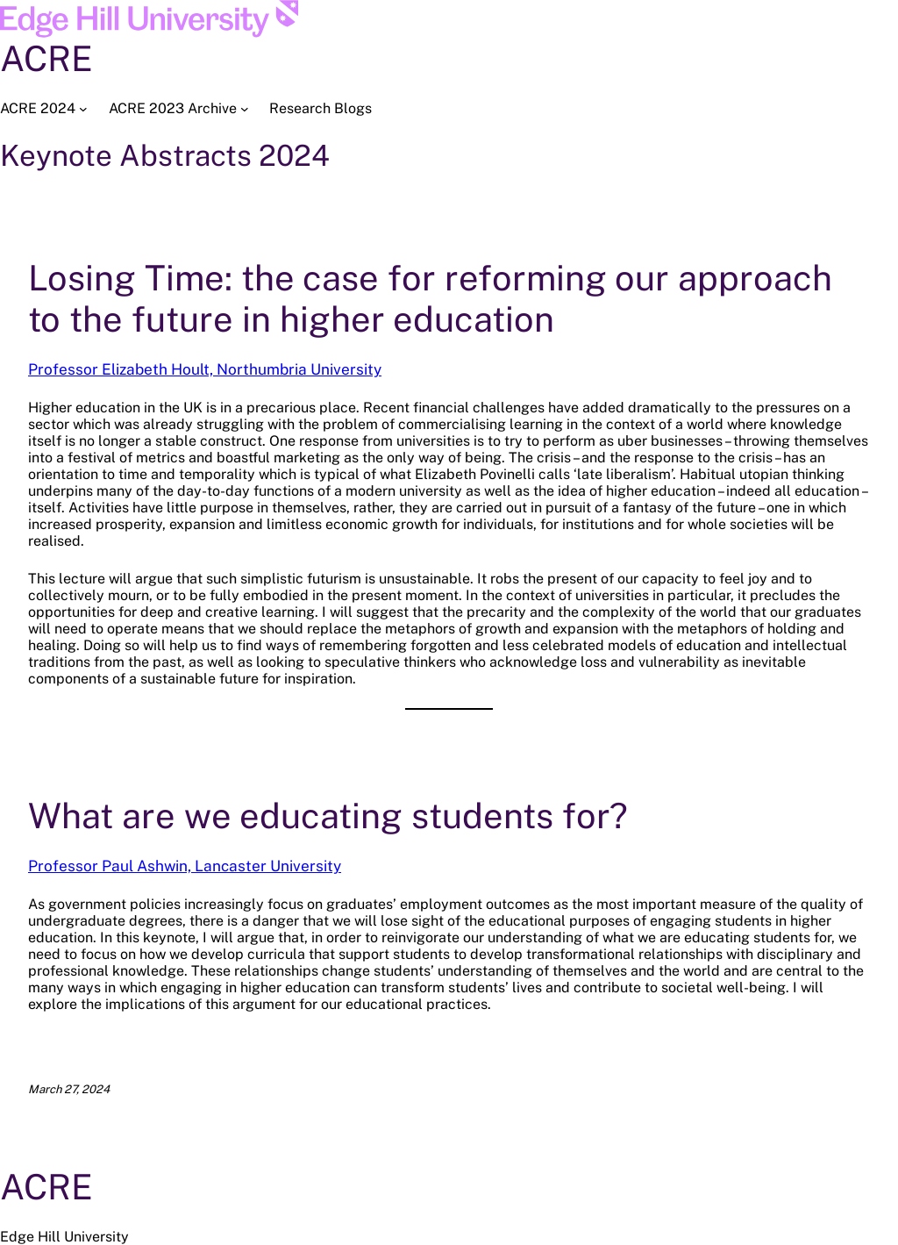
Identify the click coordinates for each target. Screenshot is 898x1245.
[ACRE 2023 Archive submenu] (244, 108)
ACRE (46, 58)
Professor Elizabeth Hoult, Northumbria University (204, 369)
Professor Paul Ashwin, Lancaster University (184, 866)
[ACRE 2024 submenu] (83, 108)
